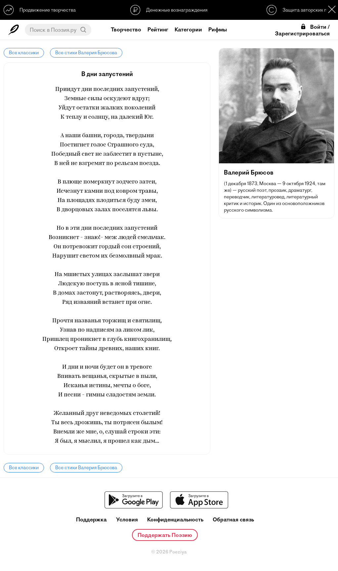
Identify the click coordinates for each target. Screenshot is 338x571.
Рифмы (217, 29)
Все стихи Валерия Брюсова (86, 53)
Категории (188, 29)
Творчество (126, 29)
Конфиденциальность (175, 519)
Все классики (24, 53)
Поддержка (91, 519)
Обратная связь (233, 519)
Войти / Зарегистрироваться (302, 30)
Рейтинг (158, 29)
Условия (127, 519)
